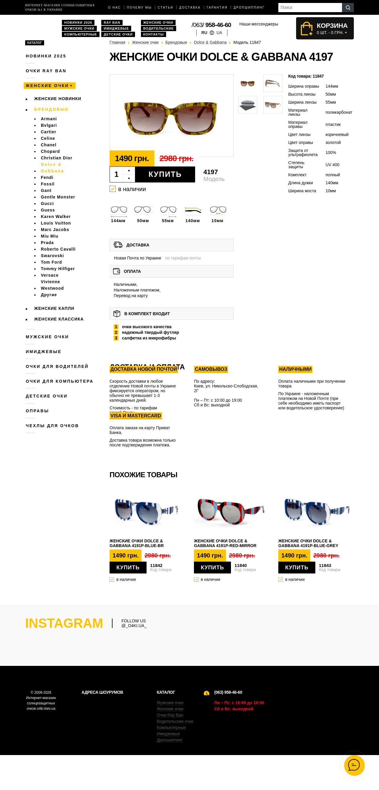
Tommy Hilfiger (58, 268)
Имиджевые (116, 28)
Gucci (47, 203)
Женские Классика (59, 319)
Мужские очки (79, 28)
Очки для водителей (57, 366)
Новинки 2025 (46, 56)
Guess (48, 210)
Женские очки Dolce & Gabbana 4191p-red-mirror (225, 543)
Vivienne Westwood (52, 285)
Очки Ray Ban (170, 750)
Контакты (153, 34)
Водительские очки (175, 756)
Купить (165, 174)
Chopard (50, 151)
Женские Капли (54, 308)
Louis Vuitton (56, 223)
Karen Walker (56, 216)
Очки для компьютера (60, 381)
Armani (49, 118)
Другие (49, 294)
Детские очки (118, 34)
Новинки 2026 (78, 22)
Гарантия (217, 7)
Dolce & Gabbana (52, 167)
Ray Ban (112, 22)
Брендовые (51, 109)
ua (219, 32)
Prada (47, 242)
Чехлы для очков (52, 425)
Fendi (47, 177)
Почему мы (139, 7)
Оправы (37, 410)
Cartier (48, 131)
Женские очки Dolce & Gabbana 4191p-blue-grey (308, 543)
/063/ (211, 24)
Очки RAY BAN (46, 70)
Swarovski (52, 255)
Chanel (49, 144)
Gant (46, 190)
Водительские (158, 28)
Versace (50, 275)
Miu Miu (49, 236)
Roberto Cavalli (58, 249)
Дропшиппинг (249, 7)
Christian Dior (57, 158)
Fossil (47, 184)
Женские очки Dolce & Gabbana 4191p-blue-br (137, 543)
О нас (114, 7)
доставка (190, 7)
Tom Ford (51, 262)
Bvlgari (49, 125)
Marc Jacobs (55, 229)
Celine (48, 138)
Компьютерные (80, 34)
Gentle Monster (58, 197)
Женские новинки (57, 98)
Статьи (166, 7)
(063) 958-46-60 (228, 727)
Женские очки (158, 22)
